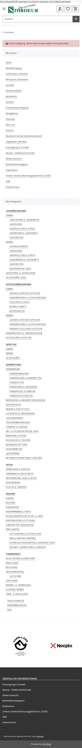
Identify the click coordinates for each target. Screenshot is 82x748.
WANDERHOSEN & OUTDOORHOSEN (27, 297)
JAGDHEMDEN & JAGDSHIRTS (24, 259)
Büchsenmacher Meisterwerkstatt (24, 136)
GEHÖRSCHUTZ (13, 404)
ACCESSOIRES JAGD (16, 277)
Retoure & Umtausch (17, 79)
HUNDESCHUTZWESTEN (21, 395)
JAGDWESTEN (16, 237)
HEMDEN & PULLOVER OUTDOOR (25, 328)
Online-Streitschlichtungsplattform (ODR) (28, 175)
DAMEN (9, 215)
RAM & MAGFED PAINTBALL (22, 538)
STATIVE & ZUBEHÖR (16, 486)
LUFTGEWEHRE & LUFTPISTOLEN (25, 533)
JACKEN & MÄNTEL (18, 246)
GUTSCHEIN (15, 576)
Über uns (10, 124)
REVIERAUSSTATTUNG (16, 444)
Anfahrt (10, 102)
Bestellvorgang (14, 68)
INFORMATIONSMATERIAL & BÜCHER (24, 457)
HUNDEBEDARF (13, 369)
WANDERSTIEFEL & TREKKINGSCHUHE (24, 333)
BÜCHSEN (10, 502)
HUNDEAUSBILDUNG (19, 373)
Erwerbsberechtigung (17, 107)
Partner (10, 130)
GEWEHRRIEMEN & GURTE (18, 511)
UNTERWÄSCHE (17, 310)
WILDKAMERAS (13, 482)
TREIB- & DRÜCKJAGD (17, 593)
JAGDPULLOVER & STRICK (22, 228)
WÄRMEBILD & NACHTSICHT (20, 473)
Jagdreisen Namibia (16, 141)
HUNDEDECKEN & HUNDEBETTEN (25, 378)
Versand (40, 736)
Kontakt (10, 85)
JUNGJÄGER (12, 580)
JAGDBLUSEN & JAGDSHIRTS (23, 233)
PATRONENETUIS (14, 449)
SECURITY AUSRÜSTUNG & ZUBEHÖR (27, 547)
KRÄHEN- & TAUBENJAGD (18, 585)
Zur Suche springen (38, 1)
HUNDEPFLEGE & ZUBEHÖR (22, 391)
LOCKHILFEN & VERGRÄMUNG (20, 413)
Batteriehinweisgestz (17, 164)
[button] (60, 8)
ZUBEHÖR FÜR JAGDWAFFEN (20, 524)
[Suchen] (37, 19)
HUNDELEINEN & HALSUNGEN (23, 386)
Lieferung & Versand (16, 73)
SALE (9, 609)
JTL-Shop (46, 744)
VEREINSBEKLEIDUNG (17, 605)
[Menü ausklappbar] (4, 9)
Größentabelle (13, 90)
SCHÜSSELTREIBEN (15, 589)
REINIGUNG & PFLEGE (16, 435)
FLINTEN (9, 498)
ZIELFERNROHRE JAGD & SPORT (21, 478)
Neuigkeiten (12, 113)
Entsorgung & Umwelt (17, 147)
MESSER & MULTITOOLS (18, 409)
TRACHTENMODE (15, 600)
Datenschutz (13, 187)
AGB (8, 181)
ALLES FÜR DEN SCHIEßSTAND (20, 558)
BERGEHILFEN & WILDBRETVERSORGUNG (25, 400)
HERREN (9, 241)
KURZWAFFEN (12, 507)
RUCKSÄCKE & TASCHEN (18, 440)
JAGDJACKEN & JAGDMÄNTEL (24, 219)
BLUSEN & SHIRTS (17, 306)
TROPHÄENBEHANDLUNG (18, 422)
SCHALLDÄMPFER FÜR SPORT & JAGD (24, 516)
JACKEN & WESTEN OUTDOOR (24, 293)
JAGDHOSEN (15, 224)
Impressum (12, 170)
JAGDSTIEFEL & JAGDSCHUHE (20, 273)
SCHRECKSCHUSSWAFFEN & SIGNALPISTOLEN (32, 542)
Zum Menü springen (60, 1)
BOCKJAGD (11, 567)
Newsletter (11, 96)
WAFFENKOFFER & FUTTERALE (20, 520)
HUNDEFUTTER (16, 382)
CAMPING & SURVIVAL (17, 426)
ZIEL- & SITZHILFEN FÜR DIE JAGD (22, 431)
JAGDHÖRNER (13, 453)
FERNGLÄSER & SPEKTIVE (18, 469)
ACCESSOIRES (13, 357)
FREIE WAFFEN (12, 529)
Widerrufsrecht (14, 158)
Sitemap (10, 119)
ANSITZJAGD (12, 562)
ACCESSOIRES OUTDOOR (19, 337)
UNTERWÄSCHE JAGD (20, 268)
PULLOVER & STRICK (19, 302)
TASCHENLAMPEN (14, 417)
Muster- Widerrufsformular (20, 153)
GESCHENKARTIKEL (15, 571)
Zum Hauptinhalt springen (14, 1)
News (8, 62)
